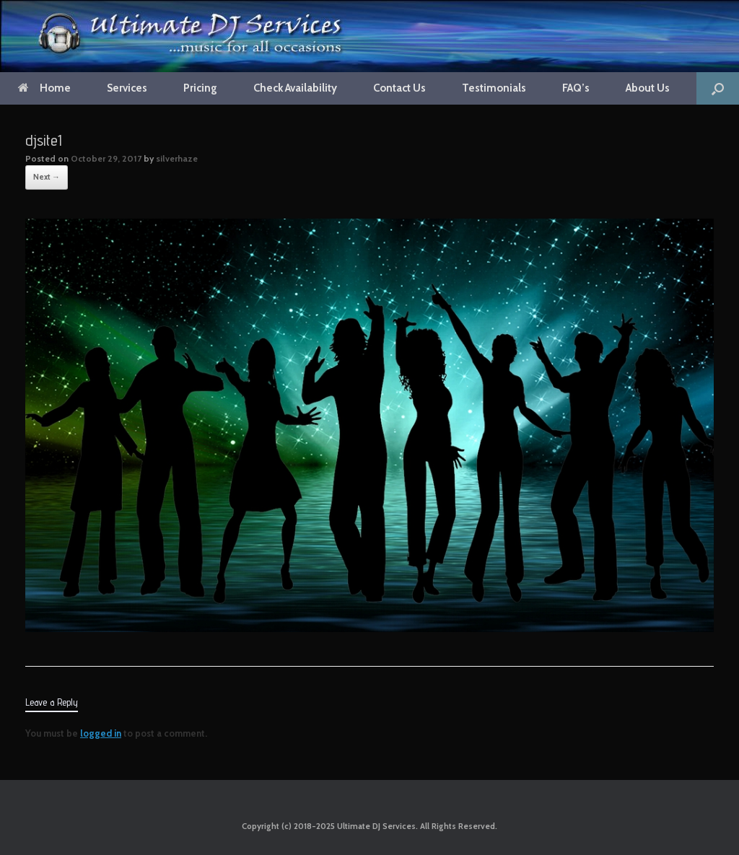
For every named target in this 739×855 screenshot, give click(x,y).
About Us (648, 88)
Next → (46, 177)
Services (127, 88)
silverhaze (177, 158)
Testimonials (494, 88)
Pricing (200, 88)
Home (44, 88)
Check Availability (295, 88)
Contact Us (399, 88)
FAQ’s (576, 88)
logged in (100, 733)
